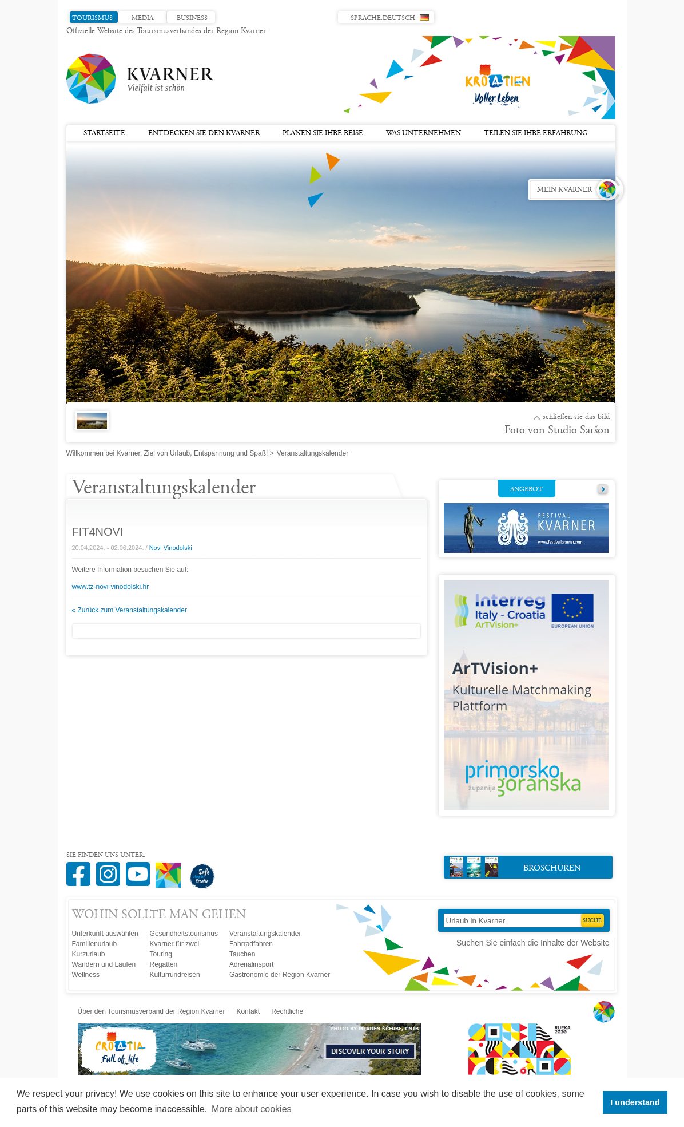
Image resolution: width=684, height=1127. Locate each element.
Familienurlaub (94, 944)
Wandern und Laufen (104, 964)
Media (142, 18)
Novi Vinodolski (170, 547)
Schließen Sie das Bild (576, 417)
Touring (161, 954)
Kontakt (248, 1011)
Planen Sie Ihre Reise (323, 133)
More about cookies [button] (252, 1109)
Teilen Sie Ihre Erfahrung (536, 133)
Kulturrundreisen (175, 975)
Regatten (164, 964)
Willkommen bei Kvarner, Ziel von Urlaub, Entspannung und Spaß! (167, 453)
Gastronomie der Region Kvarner (279, 975)
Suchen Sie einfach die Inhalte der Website (532, 942)
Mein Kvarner (564, 190)
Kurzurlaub (88, 954)
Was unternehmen (423, 133)
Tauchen (242, 954)
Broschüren (516, 867)
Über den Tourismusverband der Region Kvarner (151, 1011)
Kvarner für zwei (175, 944)
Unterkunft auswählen (105, 934)
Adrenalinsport (251, 964)
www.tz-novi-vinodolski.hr (110, 587)
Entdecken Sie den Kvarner (204, 133)
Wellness (86, 975)
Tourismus (92, 18)
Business (192, 18)
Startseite (104, 133)
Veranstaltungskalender (265, 934)
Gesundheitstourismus (184, 934)
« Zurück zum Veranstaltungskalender (129, 610)
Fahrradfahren (251, 944)
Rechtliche (287, 1011)
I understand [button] (634, 1102)
